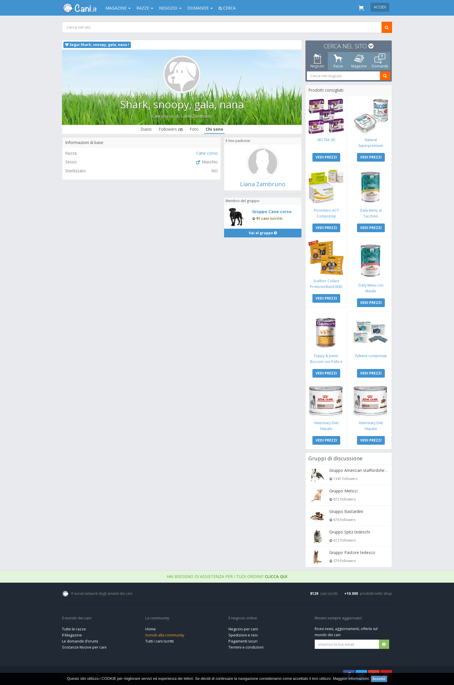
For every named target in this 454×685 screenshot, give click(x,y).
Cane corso (162, 116)
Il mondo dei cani (76, 618)
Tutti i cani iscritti (159, 641)
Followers (171, 129)
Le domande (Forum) (80, 641)
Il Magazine (72, 635)
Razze (144, 8)
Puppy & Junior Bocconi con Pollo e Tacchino (326, 361)
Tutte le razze (74, 629)
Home (150, 629)
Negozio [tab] (317, 61)
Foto (194, 129)
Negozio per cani (243, 629)
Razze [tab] (338, 61)
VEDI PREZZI (326, 157)
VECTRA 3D (326, 139)
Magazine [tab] (359, 61)
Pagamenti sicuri (242, 641)
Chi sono (214, 129)
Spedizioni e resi (243, 635)
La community (157, 618)
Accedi (380, 7)
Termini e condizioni (245, 647)
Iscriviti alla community (164, 635)
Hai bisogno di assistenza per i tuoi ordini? (227, 576)
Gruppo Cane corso (272, 211)
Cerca (227, 8)
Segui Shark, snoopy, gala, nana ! (97, 44)
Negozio (170, 8)
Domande (200, 8)
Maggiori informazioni (351, 678)
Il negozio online (242, 618)
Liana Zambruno (196, 116)
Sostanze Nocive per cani (84, 647)
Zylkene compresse (371, 355)
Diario (146, 129)
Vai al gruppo (263, 232)
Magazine (118, 8)
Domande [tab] (380, 61)
